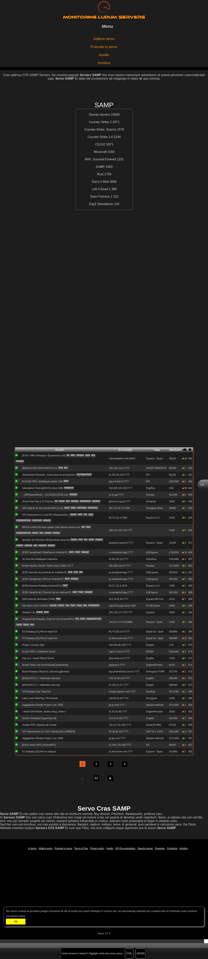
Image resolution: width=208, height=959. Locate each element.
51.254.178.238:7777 (120, 745)
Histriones (175, 449)
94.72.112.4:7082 (118, 517)
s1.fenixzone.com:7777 (121, 638)
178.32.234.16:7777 (119, 678)
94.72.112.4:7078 (118, 585)
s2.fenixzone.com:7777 (121, 751)
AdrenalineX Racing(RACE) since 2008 (42, 488)
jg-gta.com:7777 (117, 738)
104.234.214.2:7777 (119, 468)
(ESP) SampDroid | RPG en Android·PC (43, 579)
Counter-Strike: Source (100, 129)
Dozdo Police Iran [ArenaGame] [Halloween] (45, 665)
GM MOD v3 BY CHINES (35, 605)
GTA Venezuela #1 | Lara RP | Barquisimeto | (45, 514)
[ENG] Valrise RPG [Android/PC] (39, 745)
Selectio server (145, 848)
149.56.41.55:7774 (118, 698)
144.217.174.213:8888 (120, 622)
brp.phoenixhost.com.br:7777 (124, 671)
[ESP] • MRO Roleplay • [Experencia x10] (43, 455)
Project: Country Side (33, 645)
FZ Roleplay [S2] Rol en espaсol (39, 751)
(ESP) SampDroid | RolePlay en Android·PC (45, 552)
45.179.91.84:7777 (118, 599)
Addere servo (103, 39)
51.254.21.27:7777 (118, 685)
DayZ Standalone (101, 204)
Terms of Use (81, 848)
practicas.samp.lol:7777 (121, 542)
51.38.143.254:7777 (119, 474)
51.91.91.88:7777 (118, 711)
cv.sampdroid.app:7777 (121, 592)
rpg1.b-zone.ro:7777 (119, 651)
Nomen (79, 449)
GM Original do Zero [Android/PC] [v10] (42, 508)
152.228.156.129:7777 (120, 488)
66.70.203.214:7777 (119, 631)
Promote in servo (104, 47)
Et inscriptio (132, 449)
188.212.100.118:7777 (120, 530)
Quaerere (160, 848)
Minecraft (101, 151)
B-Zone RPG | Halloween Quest (38, 651)
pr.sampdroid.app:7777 (121, 572)
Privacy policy (97, 848)
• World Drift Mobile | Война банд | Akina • (44, 711)
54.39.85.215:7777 (118, 731)
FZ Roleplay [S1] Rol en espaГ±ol (39, 631)
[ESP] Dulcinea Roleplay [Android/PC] (42, 585)
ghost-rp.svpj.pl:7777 (120, 501)
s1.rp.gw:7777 (116, 494)
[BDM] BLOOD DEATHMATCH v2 (39, 468)
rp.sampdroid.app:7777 (121, 579)
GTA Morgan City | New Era (36, 691)
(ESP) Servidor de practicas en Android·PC (44, 572)
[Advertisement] (104, 92)
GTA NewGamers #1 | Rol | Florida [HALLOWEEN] (48, 731)
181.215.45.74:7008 (119, 508)
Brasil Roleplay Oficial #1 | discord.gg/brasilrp (45, 671)
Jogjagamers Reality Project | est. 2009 (42, 705)
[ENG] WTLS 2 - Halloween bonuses (41, 678)
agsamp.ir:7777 (117, 665)
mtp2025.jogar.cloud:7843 (122, 605)
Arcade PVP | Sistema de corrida (39, 725)
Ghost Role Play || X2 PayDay (37, 501)
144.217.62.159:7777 (120, 725)
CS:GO (100, 144)
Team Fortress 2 (101, 196)
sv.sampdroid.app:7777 (121, 552)
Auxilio (104, 55)
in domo (32, 848)
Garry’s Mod (101, 181)
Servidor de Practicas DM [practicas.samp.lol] (46, 540)
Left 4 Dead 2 (101, 189)
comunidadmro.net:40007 (122, 458)
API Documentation (125, 848)
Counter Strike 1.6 (101, 137)
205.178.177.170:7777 (120, 612)
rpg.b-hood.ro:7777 (119, 481)
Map (161, 449)
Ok (15, 921)
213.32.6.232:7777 (118, 718)
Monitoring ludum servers (104, 17)
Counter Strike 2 (100, 122)
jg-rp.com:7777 (117, 705)
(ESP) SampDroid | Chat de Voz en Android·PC (46, 592)
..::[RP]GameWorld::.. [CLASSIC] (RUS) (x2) (45, 494)
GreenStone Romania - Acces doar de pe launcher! (48, 474)
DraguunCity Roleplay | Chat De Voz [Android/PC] (48, 619)
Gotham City (28, 612)
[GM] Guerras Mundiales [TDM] (38, 599)
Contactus (172, 848)
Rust (100, 174)
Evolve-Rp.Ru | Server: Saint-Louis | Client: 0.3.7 (47, 565)
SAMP (101, 166)
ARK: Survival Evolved (101, 159)
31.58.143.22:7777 (118, 559)
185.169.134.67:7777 (120, 565)
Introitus (104, 63)
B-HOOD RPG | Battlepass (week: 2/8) (42, 481)
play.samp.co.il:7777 (119, 658)
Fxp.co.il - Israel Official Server (38, 658)
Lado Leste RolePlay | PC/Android (40, 698)
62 (96, 778)
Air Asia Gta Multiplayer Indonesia (39, 559)
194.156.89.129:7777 (120, 645)
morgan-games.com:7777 (122, 691)
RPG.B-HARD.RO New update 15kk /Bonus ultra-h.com (51, 527)
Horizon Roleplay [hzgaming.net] (39, 718)
